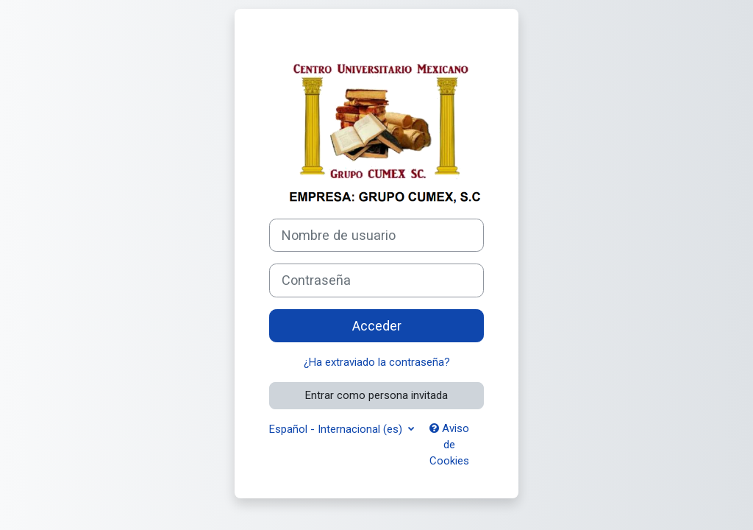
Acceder (377, 325)
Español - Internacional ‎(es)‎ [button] (337, 429)
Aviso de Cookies (449, 445)
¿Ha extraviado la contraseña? (377, 362)
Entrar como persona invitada (376, 395)
